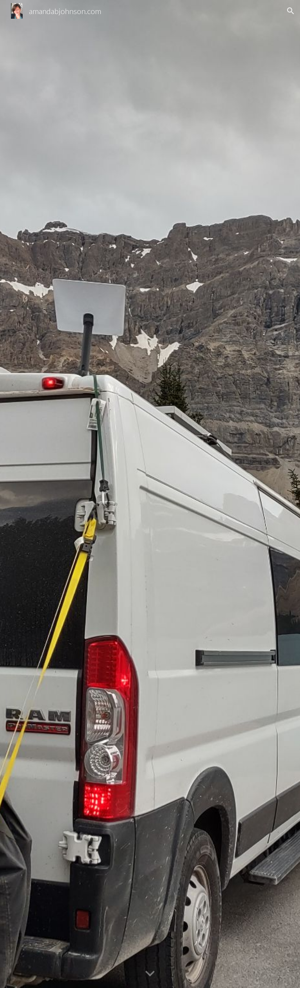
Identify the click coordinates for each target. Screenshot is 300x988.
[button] (290, 11)
